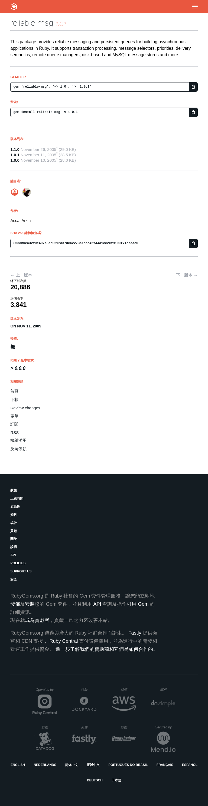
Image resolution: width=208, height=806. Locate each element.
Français (165, 765)
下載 (14, 399)
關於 (13, 539)
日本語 (116, 780)
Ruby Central (63, 641)
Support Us (20, 571)
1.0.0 (14, 160)
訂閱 (14, 424)
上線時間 (16, 498)
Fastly (134, 633)
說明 (13, 547)
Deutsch (95, 780)
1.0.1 (14, 154)
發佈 (15, 604)
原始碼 (15, 507)
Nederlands (45, 765)
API (13, 555)
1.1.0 (14, 149)
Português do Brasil (128, 765)
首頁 (14, 391)
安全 (13, 579)
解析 (168, 690)
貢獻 (13, 531)
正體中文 (93, 765)
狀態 (13, 490)
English (18, 765)
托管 (127, 690)
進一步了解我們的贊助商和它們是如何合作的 (104, 649)
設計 (88, 690)
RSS (14, 432)
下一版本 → (186, 275)
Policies (17, 563)
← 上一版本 (21, 275)
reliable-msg (31, 23)
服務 (88, 727)
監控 (49, 727)
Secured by (165, 727)
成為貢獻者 (37, 620)
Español (189, 765)
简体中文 (71, 765)
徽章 (14, 415)
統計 (13, 523)
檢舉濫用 (18, 440)
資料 (13, 515)
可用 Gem (137, 604)
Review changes (25, 408)
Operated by (46, 691)
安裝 (30, 604)
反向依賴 (18, 448)
